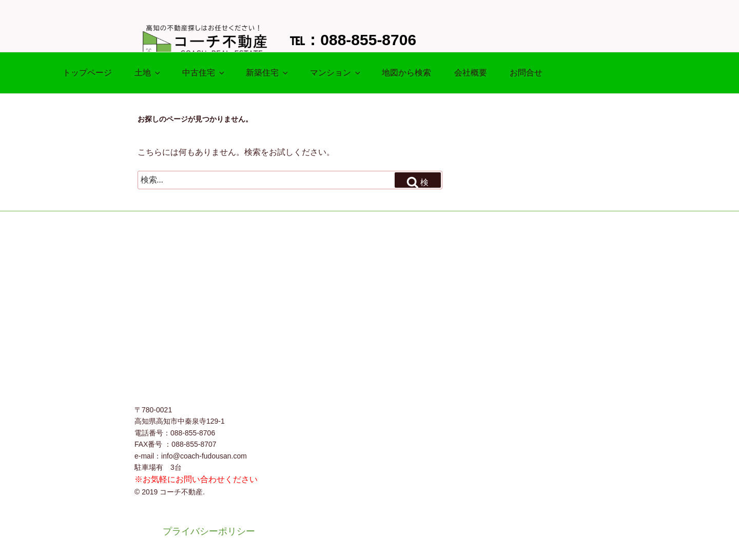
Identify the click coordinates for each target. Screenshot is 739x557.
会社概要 (470, 72)
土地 (148, 72)
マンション (336, 72)
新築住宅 (267, 72)
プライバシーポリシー (209, 531)
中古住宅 (204, 72)
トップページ (87, 72)
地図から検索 (406, 72)
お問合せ (526, 72)
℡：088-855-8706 (352, 39)
